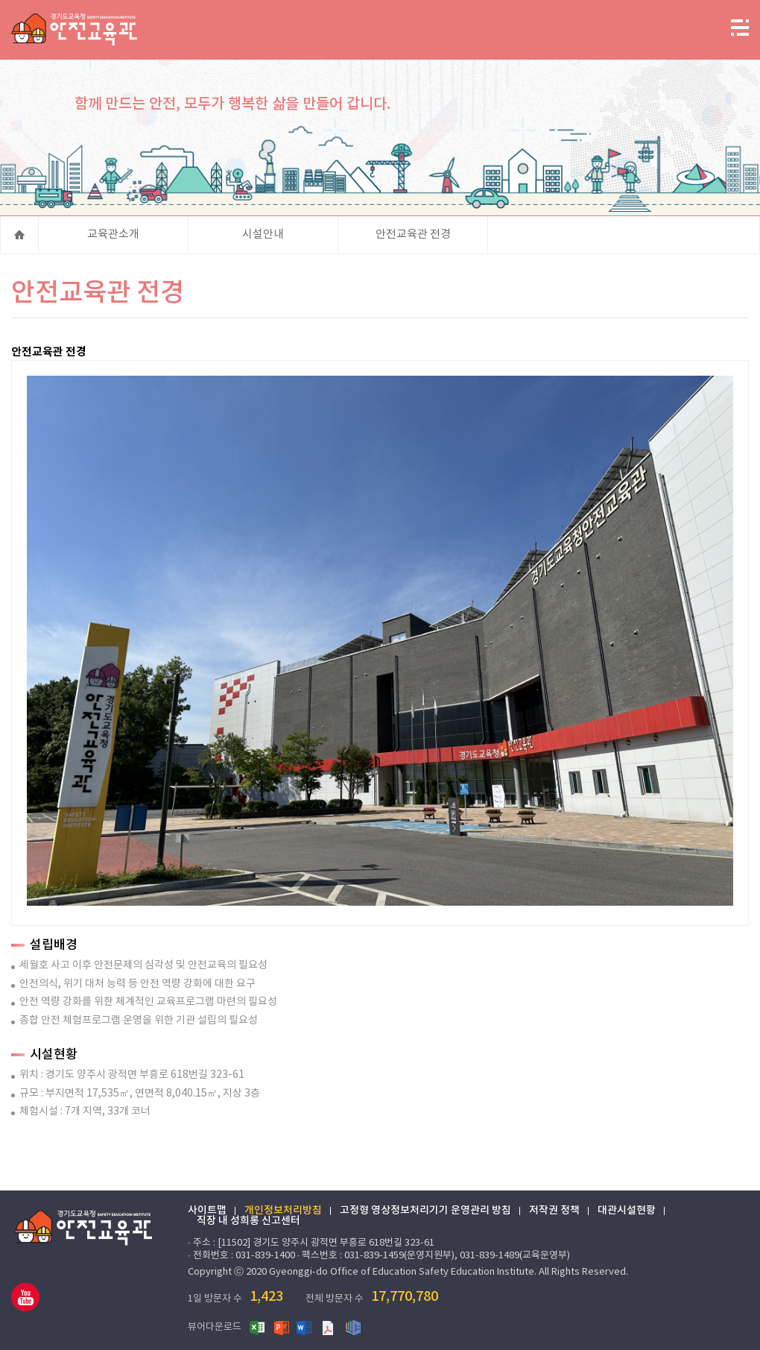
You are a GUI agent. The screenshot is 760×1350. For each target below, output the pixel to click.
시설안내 (263, 234)
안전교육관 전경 (413, 234)
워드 (305, 1327)
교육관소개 (113, 234)
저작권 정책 (554, 1210)
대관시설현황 (627, 1210)
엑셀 (258, 1327)
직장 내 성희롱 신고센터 (248, 1221)
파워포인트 (282, 1327)
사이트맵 (207, 1210)
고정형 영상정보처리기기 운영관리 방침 (425, 1210)
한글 (353, 1327)
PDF (329, 1327)
